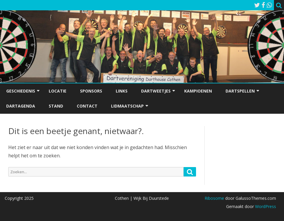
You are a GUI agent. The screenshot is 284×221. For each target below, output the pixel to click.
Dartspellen (240, 91)
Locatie (57, 91)
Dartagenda (20, 106)
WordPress (265, 206)
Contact (87, 106)
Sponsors (91, 91)
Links (122, 91)
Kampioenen (198, 91)
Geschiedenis (20, 91)
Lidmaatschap (127, 106)
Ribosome (214, 198)
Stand (56, 106)
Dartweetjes (156, 91)
